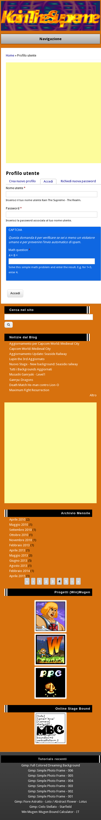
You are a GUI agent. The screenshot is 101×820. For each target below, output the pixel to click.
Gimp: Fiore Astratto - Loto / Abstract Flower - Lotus (50, 801)
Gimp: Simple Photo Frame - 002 (50, 791)
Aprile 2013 (17, 550)
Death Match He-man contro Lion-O (34, 385)
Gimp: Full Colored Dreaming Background (50, 765)
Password (14, 208)
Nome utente (15, 188)
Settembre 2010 (20, 530)
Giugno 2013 (18, 560)
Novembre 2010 (20, 540)
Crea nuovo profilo (22, 181)
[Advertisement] (50, 112)
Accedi (50, 181)
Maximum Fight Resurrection (29, 390)
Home (10, 55)
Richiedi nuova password (78, 181)
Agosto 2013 (18, 566)
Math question (19, 250)
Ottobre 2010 (18, 535)
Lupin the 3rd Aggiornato (27, 359)
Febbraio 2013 (19, 545)
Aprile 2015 (17, 576)
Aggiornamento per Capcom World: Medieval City (44, 343)
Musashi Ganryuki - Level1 (27, 374)
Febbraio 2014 (19, 571)
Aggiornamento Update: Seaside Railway (38, 354)
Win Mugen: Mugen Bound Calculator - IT (50, 812)
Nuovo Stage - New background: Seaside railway (43, 364)
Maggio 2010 (18, 524)
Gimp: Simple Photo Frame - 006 (50, 770)
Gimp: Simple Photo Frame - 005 (50, 775)
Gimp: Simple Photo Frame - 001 (50, 796)
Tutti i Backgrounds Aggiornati (30, 369)
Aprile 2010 (17, 519)
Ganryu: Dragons (21, 380)
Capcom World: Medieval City (29, 349)
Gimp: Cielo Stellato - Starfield (50, 807)
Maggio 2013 (18, 555)
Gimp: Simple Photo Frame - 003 (50, 786)
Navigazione (50, 39)
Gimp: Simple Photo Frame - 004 (50, 781)
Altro (93, 395)
